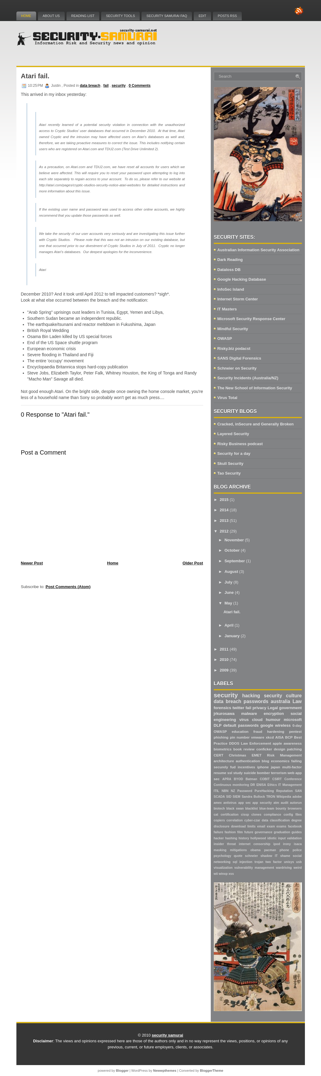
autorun (296, 802)
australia (280, 701)
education (240, 731)
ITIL (216, 791)
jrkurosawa (224, 713)
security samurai (167, 1035)
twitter (238, 707)
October (232, 550)
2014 (224, 510)
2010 (224, 659)
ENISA (261, 785)
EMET (256, 755)
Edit (202, 16)
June (229, 592)
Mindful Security (232, 329)
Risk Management (284, 755)
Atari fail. (35, 76)
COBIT (265, 779)
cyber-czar (252, 820)
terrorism (278, 773)
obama (255, 850)
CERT (219, 755)
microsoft (293, 719)
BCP (289, 737)
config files (293, 814)
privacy (259, 707)
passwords (256, 701)
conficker (264, 749)
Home (26, 16)
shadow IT (269, 856)
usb (299, 862)
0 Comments (140, 85)
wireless (283, 725)
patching (294, 749)
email (261, 826)
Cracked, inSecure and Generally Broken (255, 424)
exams (281, 826)
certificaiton (229, 814)
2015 (224, 499)
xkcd (270, 737)
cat (216, 814)
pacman (270, 850)
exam (271, 826)
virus (244, 719)
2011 (224, 649)
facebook (295, 826)
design (279, 749)
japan (275, 767)
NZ (233, 791)
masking (220, 850)
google (266, 725)
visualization (223, 867)
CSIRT (277, 779)
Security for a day (234, 453)
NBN (225, 791)
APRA (226, 779)
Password (244, 791)
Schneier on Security (237, 368)
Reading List (82, 16)
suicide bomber (257, 773)
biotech (219, 808)
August (231, 571)
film (240, 832)
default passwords (240, 725)
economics (280, 761)
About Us (51, 16)
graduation (282, 832)
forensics (222, 707)
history (244, 838)
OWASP (224, 338)
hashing (231, 838)
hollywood (258, 838)
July (228, 582)
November (234, 540)
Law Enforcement (256, 743)
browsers (295, 808)
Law (297, 701)
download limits (243, 826)
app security (262, 802)
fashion (230, 832)
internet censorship (255, 844)
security (119, 85)
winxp (223, 873)
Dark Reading (230, 259)
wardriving (284, 867)
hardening (275, 731)
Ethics (272, 785)
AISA (279, 737)
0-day (297, 725)
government (290, 707)
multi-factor (292, 767)
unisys (289, 862)
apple (277, 743)
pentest (295, 731)
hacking (251, 695)
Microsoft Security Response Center (251, 318)
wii (216, 873)
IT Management (290, 785)
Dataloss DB (229, 269)
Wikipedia (283, 796)
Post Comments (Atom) (68, 586)
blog (265, 761)
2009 (224, 670)
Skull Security (230, 463)
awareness (293, 743)
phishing (221, 737)
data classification (276, 820)
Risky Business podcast (240, 444)
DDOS (234, 743)
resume (220, 773)
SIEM (236, 796)
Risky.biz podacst (234, 348)
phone (284, 850)
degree (296, 820)
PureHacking (264, 791)
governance (263, 832)
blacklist (251, 808)
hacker (219, 838)
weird (297, 867)
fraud (257, 731)
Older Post (193, 563)
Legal (273, 707)
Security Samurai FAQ (166, 16)
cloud (257, 719)
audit (285, 802)
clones (256, 814)
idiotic (272, 838)
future (248, 832)
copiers (219, 820)
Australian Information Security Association (258, 250)
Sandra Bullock (253, 796)
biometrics (223, 749)
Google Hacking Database (241, 279)
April (229, 625)
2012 (224, 531)
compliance (272, 814)
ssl (229, 773)
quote (238, 856)
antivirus (230, 802)
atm (276, 802)
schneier (251, 856)
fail (105, 85)
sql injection (242, 862)
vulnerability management (254, 867)
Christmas (237, 755)
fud (233, 767)
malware (249, 713)
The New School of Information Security (254, 388)
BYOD (238, 779)
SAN (298, 791)
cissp (245, 814)
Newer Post (32, 563)
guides (297, 832)
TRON (270, 796)
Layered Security (233, 433)
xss (231, 873)
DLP (218, 725)
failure (218, 832)
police (297, 850)
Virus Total (227, 397)
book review (243, 749)
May (228, 603)
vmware (258, 737)
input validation (290, 838)
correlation (235, 820)
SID (228, 796)
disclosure (222, 826)
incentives (246, 767)
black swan (235, 808)
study (238, 773)
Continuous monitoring (231, 785)
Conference (293, 779)
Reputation (284, 791)
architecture (224, 761)
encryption (274, 713)
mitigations (238, 850)
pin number (240, 737)
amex (218, 802)
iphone (263, 767)
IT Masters (227, 309)
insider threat (225, 844)
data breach (90, 85)
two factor (273, 862)
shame (285, 856)
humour (273, 719)
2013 (224, 520)
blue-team (266, 808)
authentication (248, 761)
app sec (244, 802)
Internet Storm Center (237, 299)
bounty (281, 808)
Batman (251, 779)
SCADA (219, 796)
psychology (222, 856)
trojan (258, 862)
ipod (276, 844)
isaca (298, 844)
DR (253, 785)
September (234, 561)
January (232, 636)
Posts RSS (227, 16)
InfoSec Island (230, 289)
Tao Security (229, 473)
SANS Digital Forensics (239, 358)
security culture (283, 695)
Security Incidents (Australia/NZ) (247, 378)
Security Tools (120, 16)
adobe (297, 796)
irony (287, 844)
